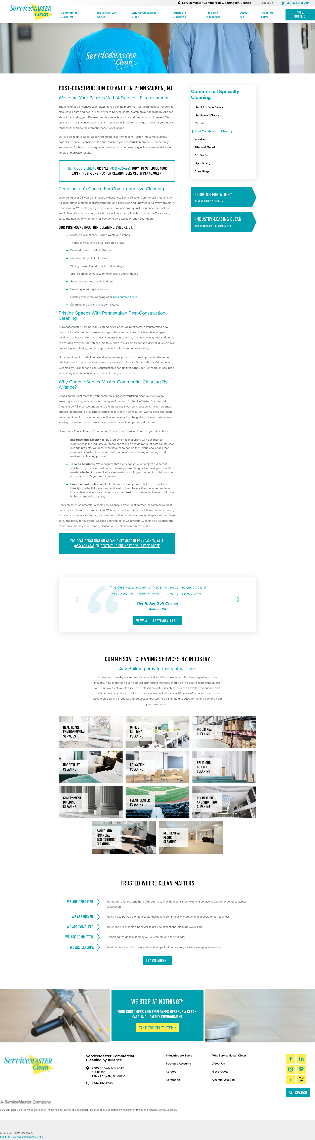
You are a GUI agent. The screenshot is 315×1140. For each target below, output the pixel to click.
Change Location (223, 1079)
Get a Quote (220, 1071)
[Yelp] (290, 1079)
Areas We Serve (267, 14)
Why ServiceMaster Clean (145, 14)
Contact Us (173, 1079)
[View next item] (237, 599)
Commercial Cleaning (69, 14)
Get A (300, 15)
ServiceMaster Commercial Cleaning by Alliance (214, 3)
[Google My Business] (301, 1069)
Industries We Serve (106, 14)
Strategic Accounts (179, 14)
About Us (267, 3)
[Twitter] (301, 1079)
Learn (158, 960)
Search (298, 1092)
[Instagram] (290, 1069)
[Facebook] (290, 1059)
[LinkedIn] (301, 1059)
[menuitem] (75, 14)
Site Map (5, 1136)
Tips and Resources (213, 14)
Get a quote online (82, 168)
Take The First (158, 1028)
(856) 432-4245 (296, 3)
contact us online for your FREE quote (130, 546)
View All (157, 620)
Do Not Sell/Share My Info (28, 1136)
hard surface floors (125, 297)
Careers (171, 1071)
